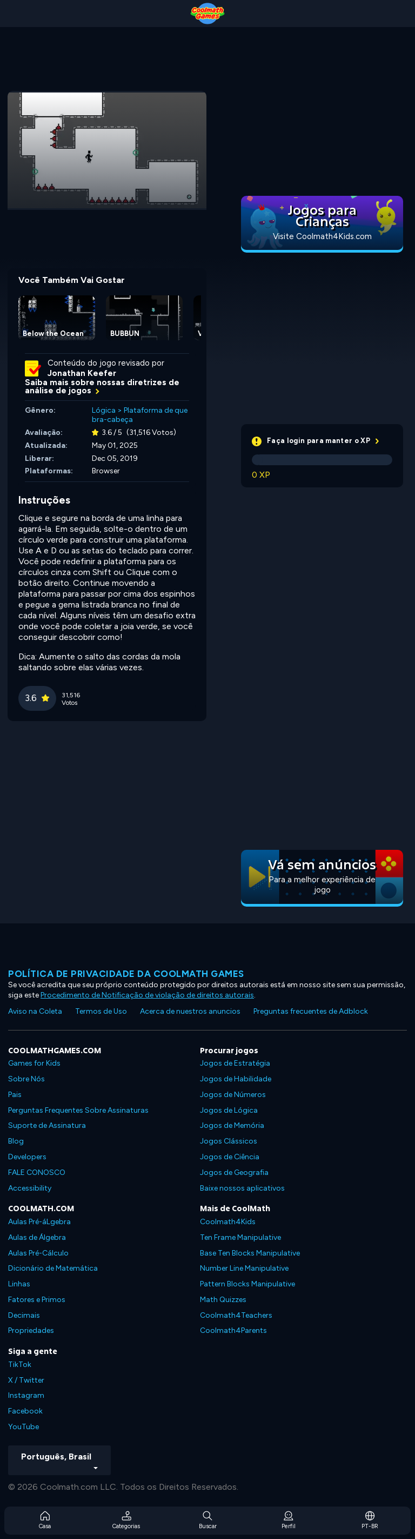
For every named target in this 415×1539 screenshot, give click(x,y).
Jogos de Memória (232, 1125)
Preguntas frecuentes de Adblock (310, 1011)
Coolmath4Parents (233, 1330)
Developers (27, 1156)
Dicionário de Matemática (53, 1268)
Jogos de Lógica (229, 1110)
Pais (15, 1094)
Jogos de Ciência (229, 1156)
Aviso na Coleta (35, 1011)
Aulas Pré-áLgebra (39, 1221)
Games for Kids (34, 1063)
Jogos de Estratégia (235, 1063)
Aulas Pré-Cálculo (38, 1253)
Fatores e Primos (36, 1299)
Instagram (26, 1395)
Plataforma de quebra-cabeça (140, 415)
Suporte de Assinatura (47, 1125)
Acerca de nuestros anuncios (190, 1011)
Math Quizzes (223, 1299)
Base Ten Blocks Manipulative (250, 1253)
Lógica (104, 410)
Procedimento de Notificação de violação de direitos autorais (147, 995)
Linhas (19, 1284)
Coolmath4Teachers (236, 1315)
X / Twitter (26, 1380)
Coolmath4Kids (228, 1221)
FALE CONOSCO (36, 1172)
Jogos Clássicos (228, 1141)
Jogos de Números (233, 1094)
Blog (16, 1141)
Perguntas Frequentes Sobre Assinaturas (78, 1110)
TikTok (19, 1364)
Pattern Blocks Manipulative (247, 1284)
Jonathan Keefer (82, 373)
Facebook (25, 1411)
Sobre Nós (26, 1079)
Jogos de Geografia (234, 1172)
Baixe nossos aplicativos (242, 1188)
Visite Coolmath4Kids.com (322, 236)
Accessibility (29, 1188)
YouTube (23, 1426)
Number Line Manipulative (244, 1268)
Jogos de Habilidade (235, 1079)
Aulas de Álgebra (37, 1237)
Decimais (24, 1315)
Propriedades (31, 1330)
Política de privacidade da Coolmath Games (126, 973)
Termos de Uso (101, 1011)
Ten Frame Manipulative (240, 1237)
